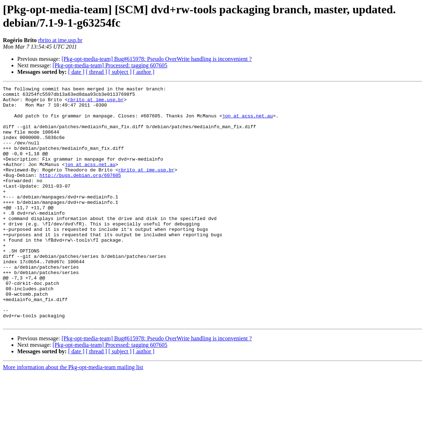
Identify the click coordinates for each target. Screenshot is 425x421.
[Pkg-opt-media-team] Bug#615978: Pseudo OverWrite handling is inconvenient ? (157, 59)
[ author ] (144, 72)
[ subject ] (120, 72)
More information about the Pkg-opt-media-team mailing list (73, 415)
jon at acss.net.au (247, 122)
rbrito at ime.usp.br (60, 40)
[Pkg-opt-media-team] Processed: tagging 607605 (110, 65)
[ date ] (76, 72)
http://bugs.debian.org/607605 (80, 193)
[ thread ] (96, 72)
